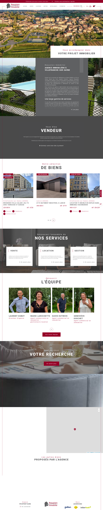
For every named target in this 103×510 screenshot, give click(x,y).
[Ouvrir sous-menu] (57, 6)
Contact (101, 193)
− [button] (98, 411)
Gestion (45, 6)
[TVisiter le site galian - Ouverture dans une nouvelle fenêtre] (68, 507)
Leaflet (88, 452)
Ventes (31, 6)
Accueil (25, 6)
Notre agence (53, 6)
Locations (38, 6)
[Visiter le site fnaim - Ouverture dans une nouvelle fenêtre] (75, 507)
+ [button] (98, 409)
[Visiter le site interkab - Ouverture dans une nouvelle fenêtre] (86, 507)
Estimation (62, 6)
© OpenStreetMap (97, 452)
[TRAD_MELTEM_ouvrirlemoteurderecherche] (78, 6)
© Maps (92, 452)
